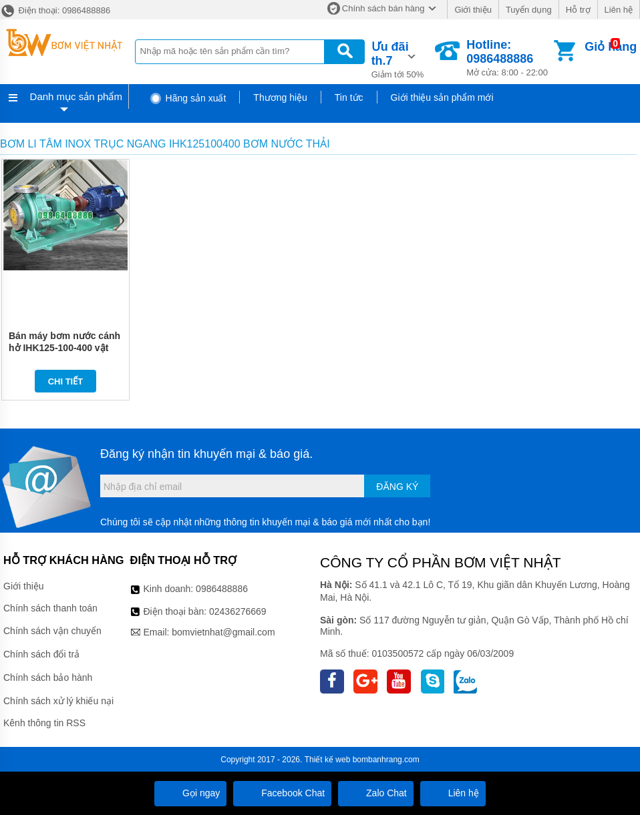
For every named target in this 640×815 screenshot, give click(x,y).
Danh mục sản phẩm (76, 96)
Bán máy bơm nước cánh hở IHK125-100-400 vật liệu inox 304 (64, 347)
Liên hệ (619, 10)
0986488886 (222, 588)
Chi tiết (66, 381)
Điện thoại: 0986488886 (55, 10)
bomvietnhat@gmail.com (223, 632)
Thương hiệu (280, 97)
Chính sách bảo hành (47, 677)
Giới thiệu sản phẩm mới (442, 97)
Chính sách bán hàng (383, 8)
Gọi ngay (190, 793)
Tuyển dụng (529, 10)
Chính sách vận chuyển (52, 630)
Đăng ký (397, 486)
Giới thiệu (472, 10)
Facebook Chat (282, 793)
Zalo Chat (376, 793)
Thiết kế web (328, 759)
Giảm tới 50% (402, 58)
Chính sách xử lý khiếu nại (58, 701)
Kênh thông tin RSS (44, 723)
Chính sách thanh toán (50, 608)
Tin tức (349, 97)
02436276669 (238, 611)
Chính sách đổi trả (41, 654)
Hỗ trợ (578, 10)
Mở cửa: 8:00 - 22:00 (508, 57)
